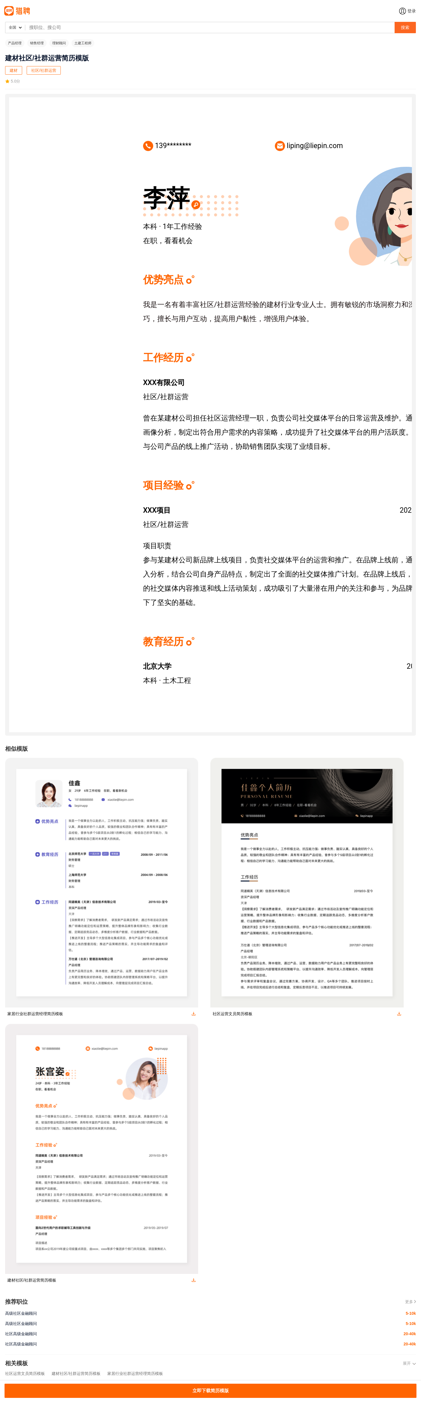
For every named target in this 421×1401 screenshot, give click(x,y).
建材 (14, 70)
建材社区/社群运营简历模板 (76, 1373)
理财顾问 (59, 43)
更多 (410, 1301)
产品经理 (15, 43)
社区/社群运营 (43, 70)
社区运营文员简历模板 (25, 1373)
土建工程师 (82, 43)
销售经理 (37, 43)
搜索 (405, 27)
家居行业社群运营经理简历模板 (135, 1373)
